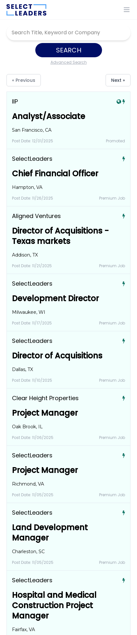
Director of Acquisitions (57, 355)
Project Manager (45, 413)
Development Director (55, 298)
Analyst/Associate (48, 116)
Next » (118, 80)
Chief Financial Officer (55, 173)
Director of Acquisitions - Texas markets (60, 235)
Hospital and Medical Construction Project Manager (54, 605)
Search (68, 50)
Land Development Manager (50, 532)
